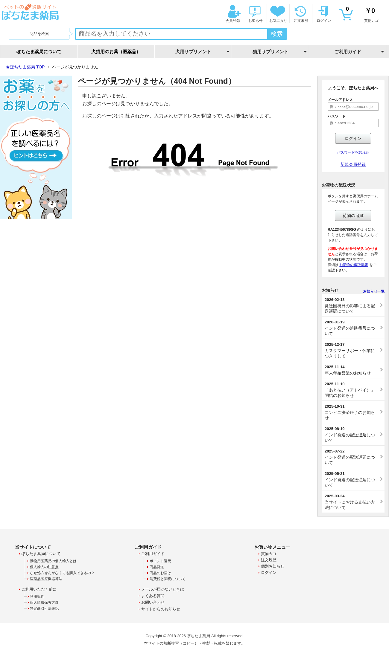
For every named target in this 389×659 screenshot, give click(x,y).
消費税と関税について (168, 579)
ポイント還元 (160, 561)
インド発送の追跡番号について (352, 328)
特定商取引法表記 (44, 608)
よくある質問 (153, 596)
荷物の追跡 (353, 215)
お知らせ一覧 (374, 291)
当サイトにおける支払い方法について (352, 502)
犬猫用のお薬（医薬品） (116, 51)
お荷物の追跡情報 (353, 265)
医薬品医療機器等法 (46, 579)
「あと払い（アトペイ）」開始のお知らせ (352, 390)
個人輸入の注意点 (44, 567)
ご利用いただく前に (39, 589)
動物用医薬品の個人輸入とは (53, 561)
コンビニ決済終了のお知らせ (352, 412)
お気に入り (277, 13)
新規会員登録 (353, 164)
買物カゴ (362, 13)
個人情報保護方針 (44, 602)
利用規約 (37, 596)
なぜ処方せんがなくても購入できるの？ (62, 573)
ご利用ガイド (153, 553)
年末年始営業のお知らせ (352, 370)
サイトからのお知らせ (160, 609)
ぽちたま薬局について (38, 51)
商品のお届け (160, 573)
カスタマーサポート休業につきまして (352, 350)
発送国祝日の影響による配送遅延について (352, 305)
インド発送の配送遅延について (352, 434)
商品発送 (157, 567)
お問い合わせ (153, 602)
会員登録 (232, 13)
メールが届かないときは (162, 589)
